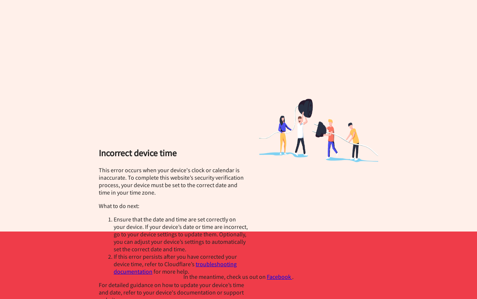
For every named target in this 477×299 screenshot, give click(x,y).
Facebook (279, 276)
